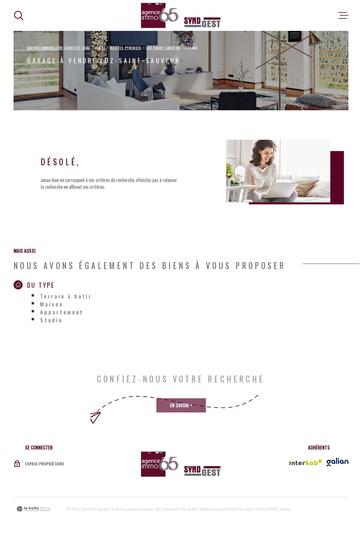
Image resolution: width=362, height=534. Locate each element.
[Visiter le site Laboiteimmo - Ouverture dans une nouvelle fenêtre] (33, 509)
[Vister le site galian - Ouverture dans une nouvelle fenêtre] (337, 462)
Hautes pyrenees (125, 47)
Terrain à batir (66, 296)
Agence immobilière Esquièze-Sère (58, 47)
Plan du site (188, 509)
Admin (231, 509)
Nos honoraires (166, 509)
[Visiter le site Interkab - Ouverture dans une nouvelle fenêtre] (305, 462)
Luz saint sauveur (163, 47)
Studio (51, 320)
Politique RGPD (266, 509)
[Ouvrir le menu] (343, 15)
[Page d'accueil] (181, 15)
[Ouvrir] (19, 15)
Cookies (285, 509)
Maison (51, 304)
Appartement (62, 312)
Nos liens (245, 509)
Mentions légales (212, 509)
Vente (100, 47)
